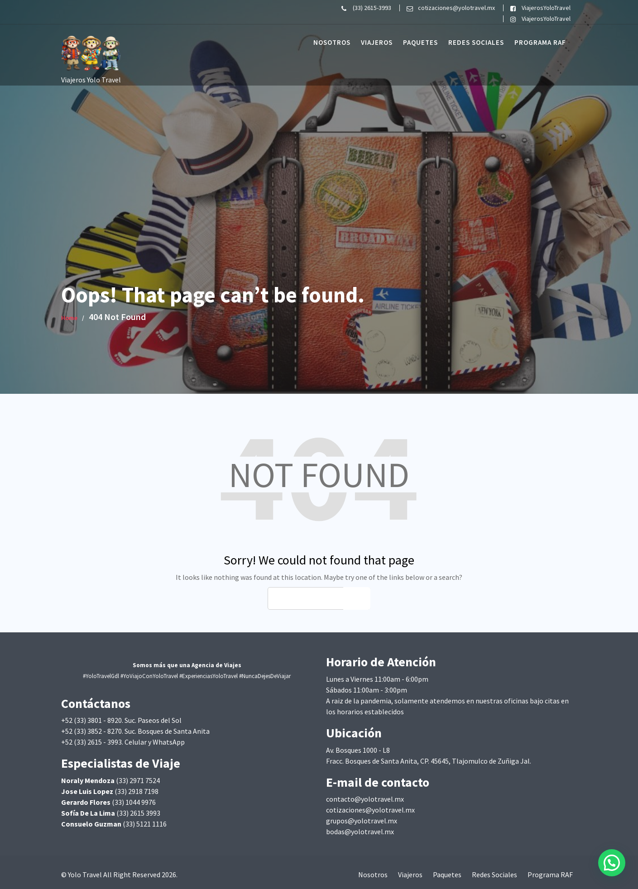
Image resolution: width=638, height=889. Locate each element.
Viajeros (377, 42)
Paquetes (420, 42)
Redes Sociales (476, 42)
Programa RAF (540, 42)
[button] (611, 862)
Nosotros (331, 42)
